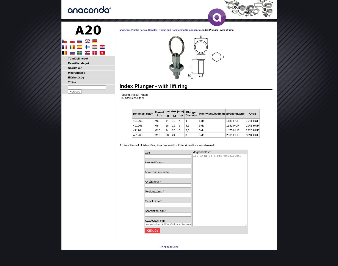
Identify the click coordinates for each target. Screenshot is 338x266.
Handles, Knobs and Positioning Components (174, 30)
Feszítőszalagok (79, 63)
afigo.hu (124, 30)
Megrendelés (76, 72)
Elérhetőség (76, 77)
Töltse (72, 82)
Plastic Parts (138, 30)
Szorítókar (75, 68)
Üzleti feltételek (169, 261)
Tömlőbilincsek (78, 58)
